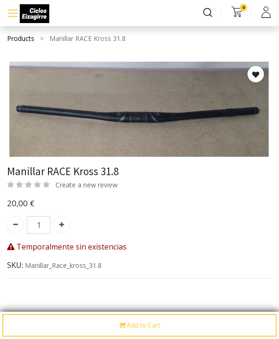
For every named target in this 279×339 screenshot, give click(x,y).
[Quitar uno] (15, 224)
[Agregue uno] (61, 224)
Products (20, 38)
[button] (255, 74)
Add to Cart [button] (139, 325)
